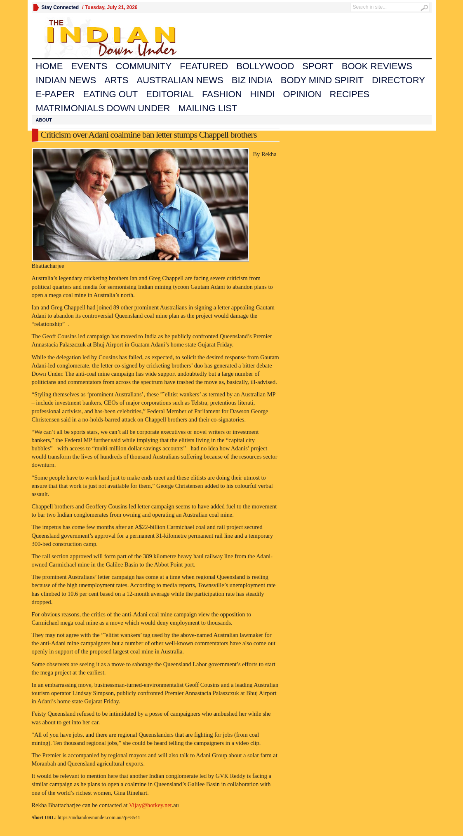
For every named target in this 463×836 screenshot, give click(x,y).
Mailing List (207, 108)
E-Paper (55, 94)
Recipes (349, 94)
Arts (116, 80)
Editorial (170, 94)
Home (49, 66)
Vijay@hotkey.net (150, 805)
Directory (398, 80)
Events (89, 66)
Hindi (262, 94)
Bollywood (265, 66)
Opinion (302, 94)
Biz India (252, 80)
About (44, 119)
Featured (204, 66)
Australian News (179, 80)
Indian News (66, 80)
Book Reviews (377, 66)
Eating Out (110, 94)
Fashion (222, 94)
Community (144, 66)
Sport (317, 66)
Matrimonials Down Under (103, 108)
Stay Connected (60, 7)
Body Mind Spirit (322, 80)
